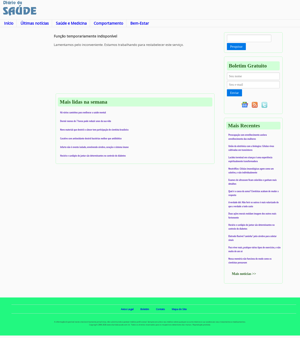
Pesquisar (236, 46)
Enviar (234, 93)
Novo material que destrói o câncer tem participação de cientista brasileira (94, 129)
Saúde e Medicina (71, 23)
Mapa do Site (179, 309)
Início (8, 23)
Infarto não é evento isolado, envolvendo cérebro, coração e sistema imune (94, 147)
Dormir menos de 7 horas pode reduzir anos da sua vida (85, 121)
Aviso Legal (127, 309)
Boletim (144, 309)
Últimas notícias (34, 23)
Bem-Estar (139, 23)
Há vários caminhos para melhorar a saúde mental (83, 112)
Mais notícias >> (244, 274)
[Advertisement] (27, 89)
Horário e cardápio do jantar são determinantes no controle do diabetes (93, 155)
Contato (160, 309)
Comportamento (108, 23)
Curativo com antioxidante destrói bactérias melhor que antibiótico (90, 138)
